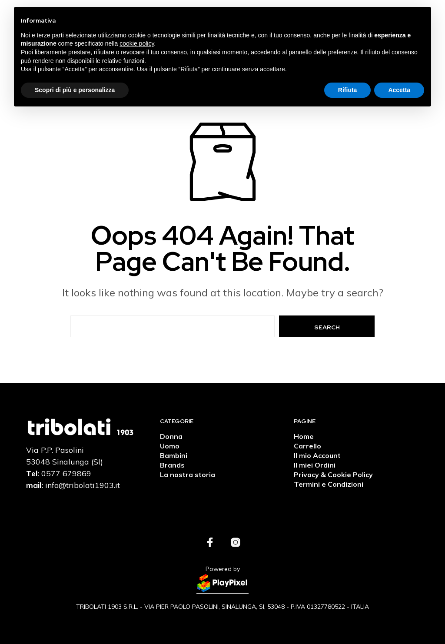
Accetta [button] (399, 89)
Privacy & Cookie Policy (333, 474)
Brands (172, 465)
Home (304, 436)
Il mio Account (317, 455)
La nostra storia (187, 474)
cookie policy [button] (137, 43)
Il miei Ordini (314, 465)
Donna (171, 436)
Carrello (307, 446)
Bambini (173, 455)
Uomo (169, 446)
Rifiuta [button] (347, 89)
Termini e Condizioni (328, 484)
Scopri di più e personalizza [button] (75, 89)
